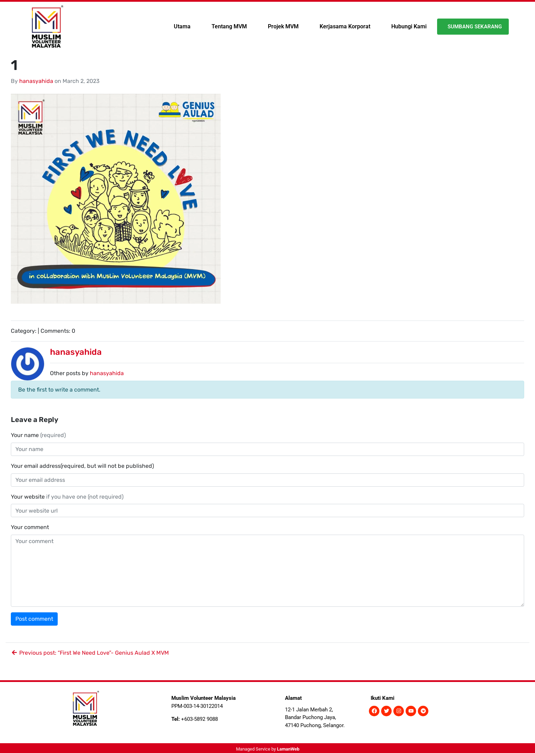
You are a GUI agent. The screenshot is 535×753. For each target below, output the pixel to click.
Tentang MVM (229, 26)
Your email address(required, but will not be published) (83, 466)
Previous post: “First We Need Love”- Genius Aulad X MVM (90, 652)
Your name (38, 435)
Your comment (30, 527)
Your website (67, 496)
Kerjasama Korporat (345, 26)
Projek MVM (283, 26)
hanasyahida (36, 81)
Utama (182, 26)
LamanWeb (288, 749)
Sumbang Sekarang (475, 26)
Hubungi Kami (409, 26)
